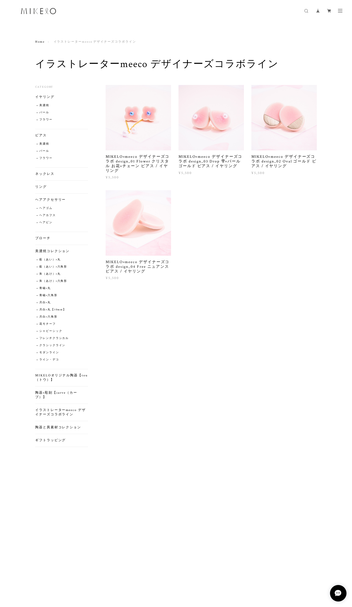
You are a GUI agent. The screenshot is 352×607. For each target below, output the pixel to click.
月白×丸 (45, 302)
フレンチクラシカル (54, 338)
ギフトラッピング (50, 440)
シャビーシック (50, 331)
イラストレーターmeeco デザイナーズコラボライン (60, 412)
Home (40, 42)
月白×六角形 (48, 317)
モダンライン (49, 352)
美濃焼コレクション (52, 251)
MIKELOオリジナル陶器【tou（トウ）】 (61, 377)
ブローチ (43, 238)
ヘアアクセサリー (50, 200)
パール (44, 112)
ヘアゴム (46, 208)
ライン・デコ (49, 360)
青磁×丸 (45, 288)
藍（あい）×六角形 (53, 267)
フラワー (46, 120)
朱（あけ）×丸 (50, 274)
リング (41, 187)
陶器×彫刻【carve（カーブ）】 (56, 395)
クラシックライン (52, 345)
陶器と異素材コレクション (58, 427)
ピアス (41, 135)
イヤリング (44, 97)
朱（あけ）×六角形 (53, 281)
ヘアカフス (47, 215)
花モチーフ (47, 324)
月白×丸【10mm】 (52, 309)
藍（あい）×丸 (50, 259)
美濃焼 (44, 105)
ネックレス (44, 174)
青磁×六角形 (48, 295)
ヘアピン (46, 222)
